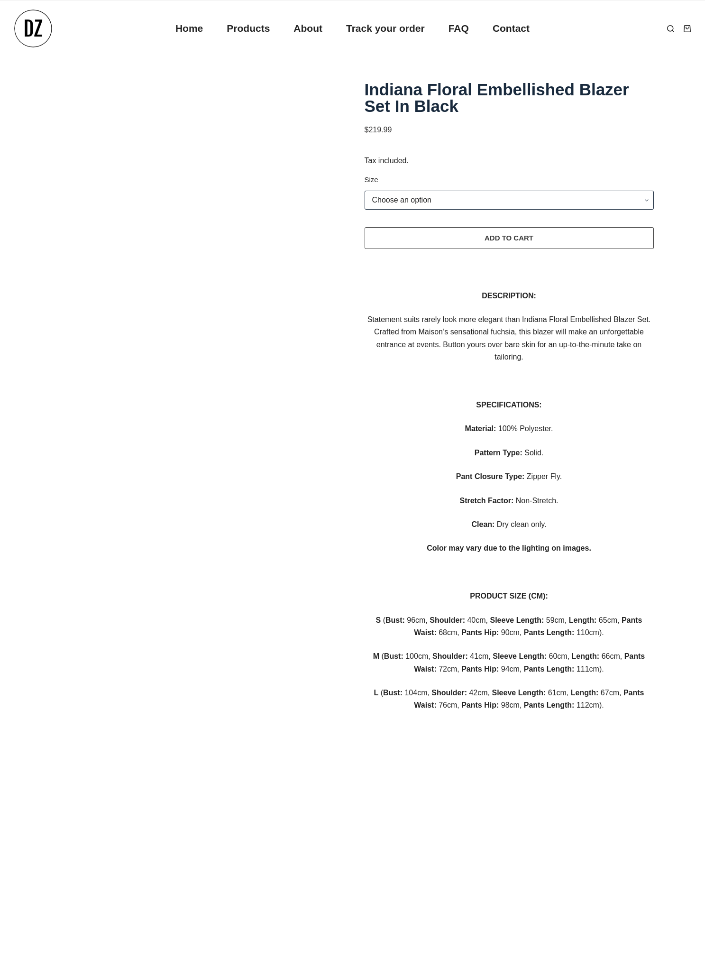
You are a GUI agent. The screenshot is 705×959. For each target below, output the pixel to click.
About (307, 28)
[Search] (670, 28)
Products (248, 28)
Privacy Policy (75, 825)
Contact (511, 28)
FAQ (459, 28)
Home (189, 28)
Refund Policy (75, 847)
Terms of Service (80, 869)
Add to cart (509, 238)
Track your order (385, 28)
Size (371, 179)
